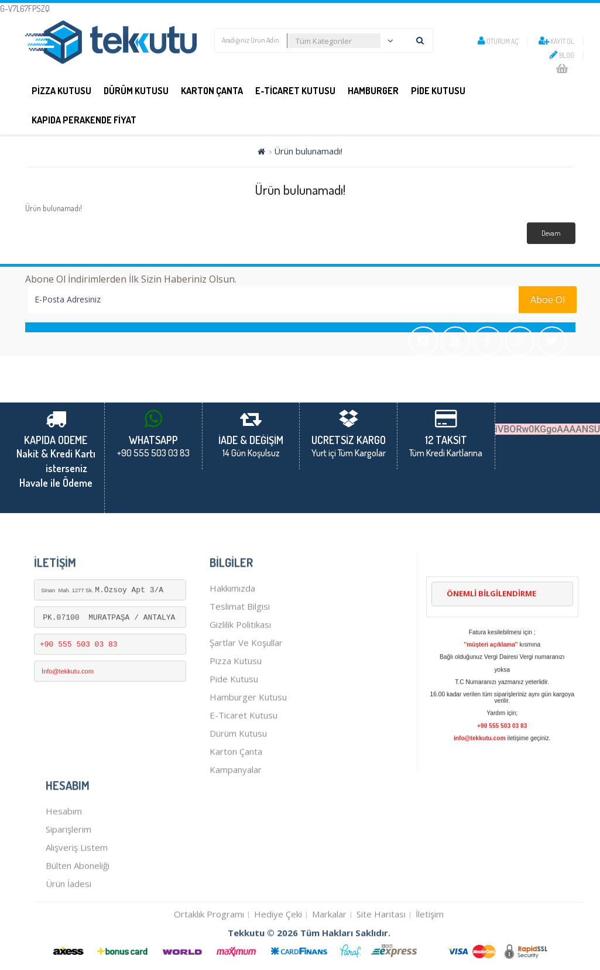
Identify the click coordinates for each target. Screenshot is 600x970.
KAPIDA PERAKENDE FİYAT (84, 120)
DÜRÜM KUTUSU (136, 91)
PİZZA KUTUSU (61, 91)
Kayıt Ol (556, 41)
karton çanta (236, 790)
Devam (551, 233)
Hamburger (373, 91)
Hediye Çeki (278, 953)
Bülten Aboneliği (77, 904)
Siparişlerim (68, 868)
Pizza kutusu (236, 700)
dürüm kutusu (238, 772)
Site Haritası (381, 953)
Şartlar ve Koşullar (246, 681)
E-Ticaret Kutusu (295, 91)
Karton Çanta (212, 91)
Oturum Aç (498, 41)
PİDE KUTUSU (438, 91)
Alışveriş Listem (77, 886)
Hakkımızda (232, 627)
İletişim (430, 953)
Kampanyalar (236, 808)
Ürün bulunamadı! (308, 151)
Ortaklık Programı (209, 953)
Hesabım (64, 850)
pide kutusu (234, 718)
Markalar (329, 953)
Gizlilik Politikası (240, 663)
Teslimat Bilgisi (240, 645)
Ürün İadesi (68, 922)
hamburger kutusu (248, 736)
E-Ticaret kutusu (243, 754)
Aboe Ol (547, 299)
